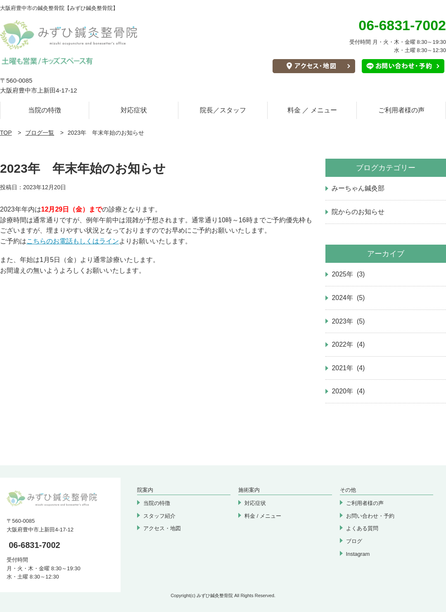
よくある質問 (362, 528)
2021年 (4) (348, 367)
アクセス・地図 (162, 528)
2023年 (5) (348, 321)
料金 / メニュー (262, 516)
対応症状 (134, 110)
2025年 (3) (348, 274)
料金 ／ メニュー (312, 110)
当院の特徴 (44, 110)
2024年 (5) (348, 297)
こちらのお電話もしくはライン (72, 241)
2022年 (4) (348, 344)
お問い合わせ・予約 (370, 516)
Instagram (358, 554)
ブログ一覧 (39, 132)
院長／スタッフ (223, 110)
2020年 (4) (348, 391)
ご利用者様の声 (401, 110)
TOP (6, 132)
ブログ (354, 541)
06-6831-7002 (34, 545)
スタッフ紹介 (159, 516)
